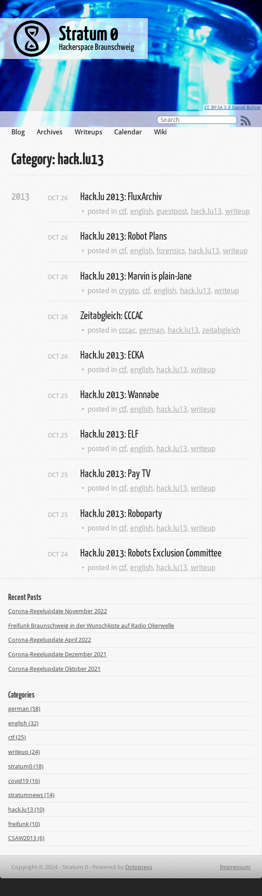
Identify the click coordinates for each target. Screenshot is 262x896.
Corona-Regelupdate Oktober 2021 (54, 668)
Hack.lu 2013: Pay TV (115, 473)
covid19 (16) (24, 781)
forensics (170, 250)
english (141, 211)
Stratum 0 (88, 32)
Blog (18, 132)
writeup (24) (24, 751)
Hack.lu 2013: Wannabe (119, 394)
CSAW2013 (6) (26, 838)
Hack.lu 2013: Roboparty (121, 513)
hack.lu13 (206, 211)
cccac (127, 330)
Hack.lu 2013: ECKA (112, 354)
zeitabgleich (221, 330)
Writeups (88, 132)
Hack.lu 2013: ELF (109, 433)
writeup (237, 211)
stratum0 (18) (26, 766)
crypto (129, 290)
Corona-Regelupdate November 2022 (57, 611)
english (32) (23, 723)
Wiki (160, 132)
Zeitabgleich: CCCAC (111, 315)
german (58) (24, 708)
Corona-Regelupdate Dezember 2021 (57, 654)
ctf (122, 211)
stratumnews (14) (31, 795)
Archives (50, 132)
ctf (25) (17, 737)
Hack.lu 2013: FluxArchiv (121, 196)
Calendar (128, 132)
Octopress (138, 867)
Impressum (235, 867)
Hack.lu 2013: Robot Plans (123, 235)
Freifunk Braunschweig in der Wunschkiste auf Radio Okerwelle (91, 625)
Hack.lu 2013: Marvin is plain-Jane (136, 275)
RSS (246, 121)
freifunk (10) (24, 824)
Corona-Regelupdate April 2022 (49, 639)
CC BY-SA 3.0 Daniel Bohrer (232, 107)
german (151, 330)
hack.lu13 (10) (26, 809)
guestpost (171, 211)
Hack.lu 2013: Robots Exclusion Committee (151, 552)
